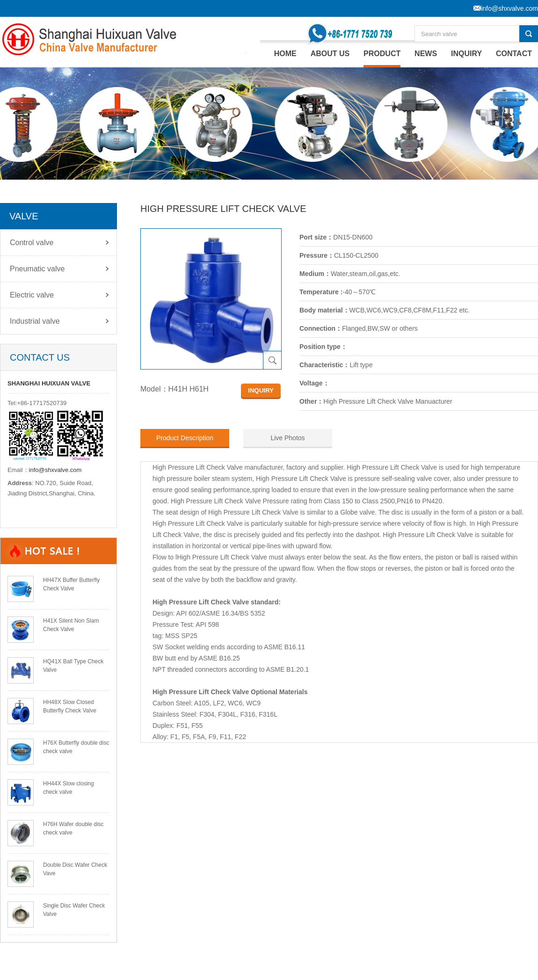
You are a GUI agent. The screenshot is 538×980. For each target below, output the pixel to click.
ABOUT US (330, 54)
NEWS (425, 54)
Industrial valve (35, 321)
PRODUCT (382, 54)
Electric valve (32, 295)
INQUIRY (466, 54)
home (285, 54)
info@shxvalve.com (55, 469)
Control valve (31, 243)
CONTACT (514, 54)
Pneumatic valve (37, 269)
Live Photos (287, 438)
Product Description (184, 438)
